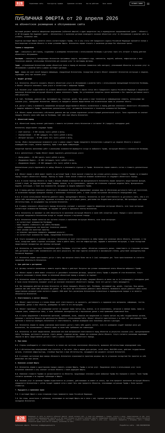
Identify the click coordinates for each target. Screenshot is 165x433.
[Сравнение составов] (74, 4)
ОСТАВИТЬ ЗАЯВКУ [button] (137, 4)
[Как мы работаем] (92, 4)
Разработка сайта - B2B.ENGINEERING (135, 425)
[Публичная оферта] (22, 425)
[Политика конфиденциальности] (43, 425)
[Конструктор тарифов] (55, 4)
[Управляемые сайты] (36, 4)
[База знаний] (107, 4)
